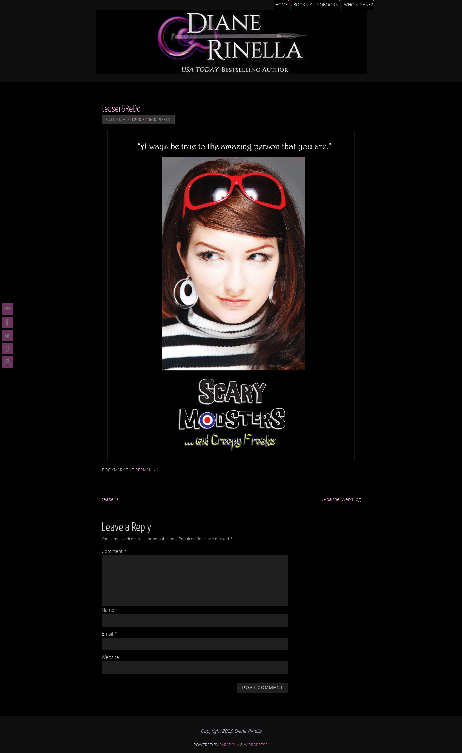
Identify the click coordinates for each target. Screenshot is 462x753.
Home (281, 5)
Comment (114, 551)
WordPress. (256, 745)
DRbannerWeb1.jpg (340, 499)
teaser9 (110, 499)
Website (110, 657)
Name (110, 610)
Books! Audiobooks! (316, 5)
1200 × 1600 (143, 119)
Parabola (229, 745)
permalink (146, 469)
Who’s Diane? (358, 5)
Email (109, 633)
